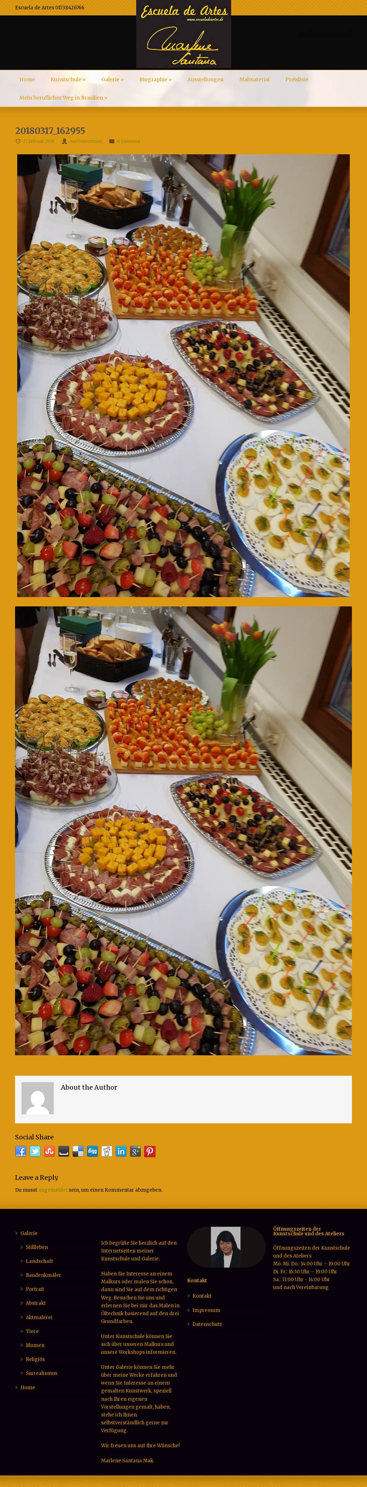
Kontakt (201, 1296)
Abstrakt (36, 1303)
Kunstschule (68, 79)
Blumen (35, 1345)
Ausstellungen (205, 79)
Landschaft (39, 1261)
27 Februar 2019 (38, 141)
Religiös (35, 1359)
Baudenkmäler (43, 1275)
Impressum (206, 1310)
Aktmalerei (39, 1317)
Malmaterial (254, 79)
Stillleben (37, 1247)
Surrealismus (41, 1373)
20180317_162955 (50, 130)
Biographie (155, 79)
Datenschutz (207, 1324)
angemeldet (53, 1190)
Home (27, 79)
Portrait (35, 1289)
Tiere (32, 1331)
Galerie (112, 79)
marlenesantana (86, 141)
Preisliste (296, 79)
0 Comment (128, 141)
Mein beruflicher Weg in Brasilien (63, 98)
